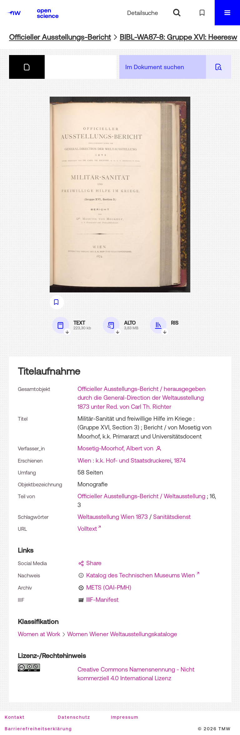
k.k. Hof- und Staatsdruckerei (133, 460)
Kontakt (15, 717)
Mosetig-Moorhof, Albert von (115, 448)
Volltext (87, 528)
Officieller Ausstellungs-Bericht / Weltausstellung (141, 496)
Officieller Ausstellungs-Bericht (60, 37)
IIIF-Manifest (102, 599)
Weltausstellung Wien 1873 (113, 516)
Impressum (124, 717)
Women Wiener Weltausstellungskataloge (122, 634)
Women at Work (39, 634)
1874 (180, 460)
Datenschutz (74, 717)
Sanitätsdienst (172, 516)
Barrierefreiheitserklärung (38, 728)
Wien (84, 460)
